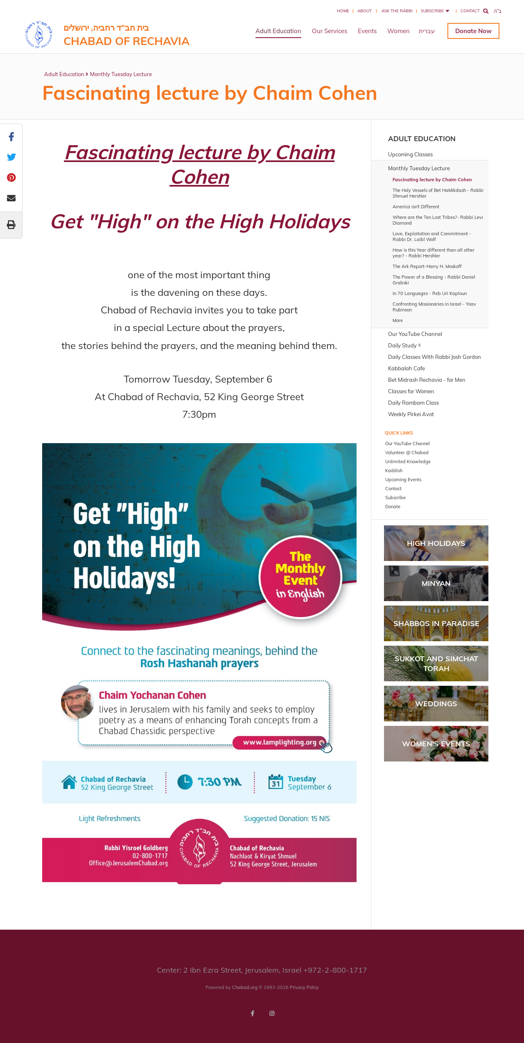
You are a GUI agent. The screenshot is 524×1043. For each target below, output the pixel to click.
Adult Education (278, 31)
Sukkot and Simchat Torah (436, 663)
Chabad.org (244, 987)
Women (398, 31)
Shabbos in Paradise (436, 623)
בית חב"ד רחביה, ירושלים (126, 35)
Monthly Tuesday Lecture (121, 74)
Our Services (329, 31)
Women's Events (436, 743)
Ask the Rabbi (397, 11)
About (364, 11)
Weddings (436, 703)
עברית (427, 31)
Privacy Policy (304, 987)
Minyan (436, 583)
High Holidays (436, 543)
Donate (466, 31)
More (398, 320)
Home (343, 11)
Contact (470, 11)
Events (367, 31)
